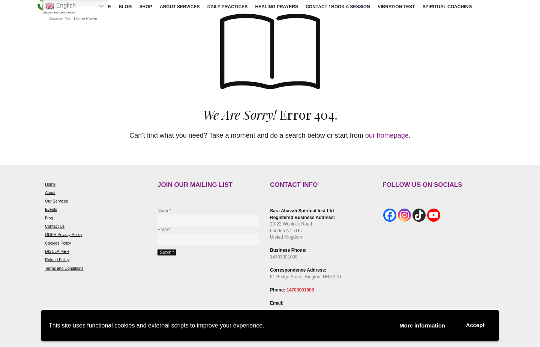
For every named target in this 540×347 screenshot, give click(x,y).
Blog (125, 6)
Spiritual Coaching (447, 6)
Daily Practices (227, 6)
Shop (146, 6)
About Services (180, 6)
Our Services (56, 201)
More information (417, 325)
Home (50, 184)
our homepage (387, 135)
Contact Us (54, 226)
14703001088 (300, 290)
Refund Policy (57, 259)
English (60, 6)
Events (51, 209)
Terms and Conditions (64, 268)
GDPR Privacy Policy (63, 234)
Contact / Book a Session (338, 6)
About (50, 192)
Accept (474, 324)
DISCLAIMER (57, 251)
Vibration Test (396, 6)
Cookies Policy (58, 243)
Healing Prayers (276, 6)
